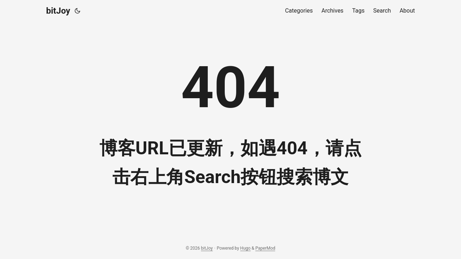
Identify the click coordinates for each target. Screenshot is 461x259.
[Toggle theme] (77, 11)
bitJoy (58, 11)
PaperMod (265, 248)
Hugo (245, 248)
